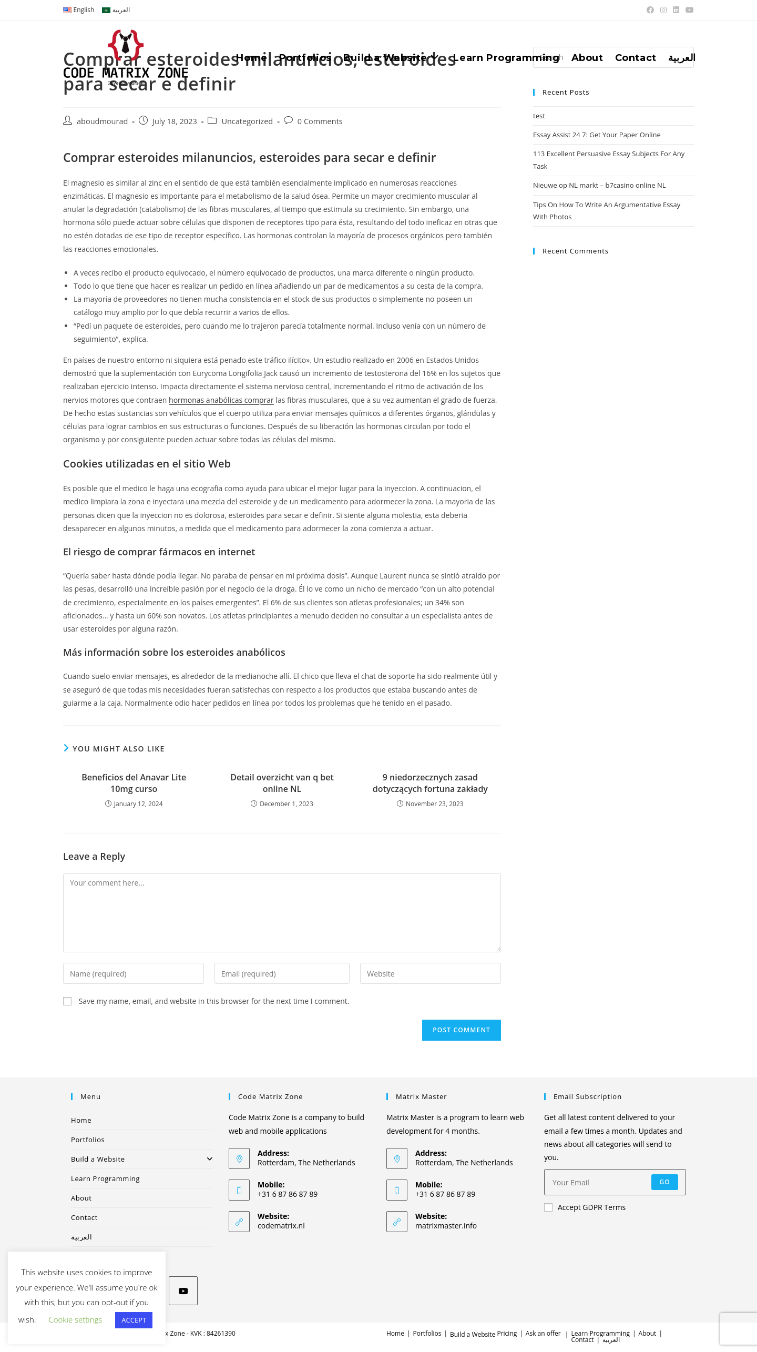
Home (81, 1120)
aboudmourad (102, 121)
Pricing (507, 1333)
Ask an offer (543, 1333)
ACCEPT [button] (133, 1320)
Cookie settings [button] (75, 1319)
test (539, 115)
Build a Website (142, 1159)
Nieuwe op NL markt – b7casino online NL (599, 185)
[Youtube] (183, 1290)
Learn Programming (105, 1178)
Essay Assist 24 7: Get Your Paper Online (597, 134)
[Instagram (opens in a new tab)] (663, 10)
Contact (84, 1217)
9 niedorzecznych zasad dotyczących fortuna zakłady (430, 783)
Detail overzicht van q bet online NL (282, 783)
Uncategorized (247, 121)
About (81, 1198)
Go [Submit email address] (664, 1181)
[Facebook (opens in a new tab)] (650, 10)
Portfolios (88, 1139)
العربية (81, 1237)
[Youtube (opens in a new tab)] (688, 10)
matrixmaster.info (446, 1226)
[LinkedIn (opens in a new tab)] (676, 10)
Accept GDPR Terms (585, 1207)
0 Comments (320, 121)
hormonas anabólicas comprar (221, 400)
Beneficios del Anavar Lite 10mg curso (133, 783)
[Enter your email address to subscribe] (615, 1182)
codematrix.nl (281, 1226)
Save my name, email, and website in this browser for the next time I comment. (214, 1001)
